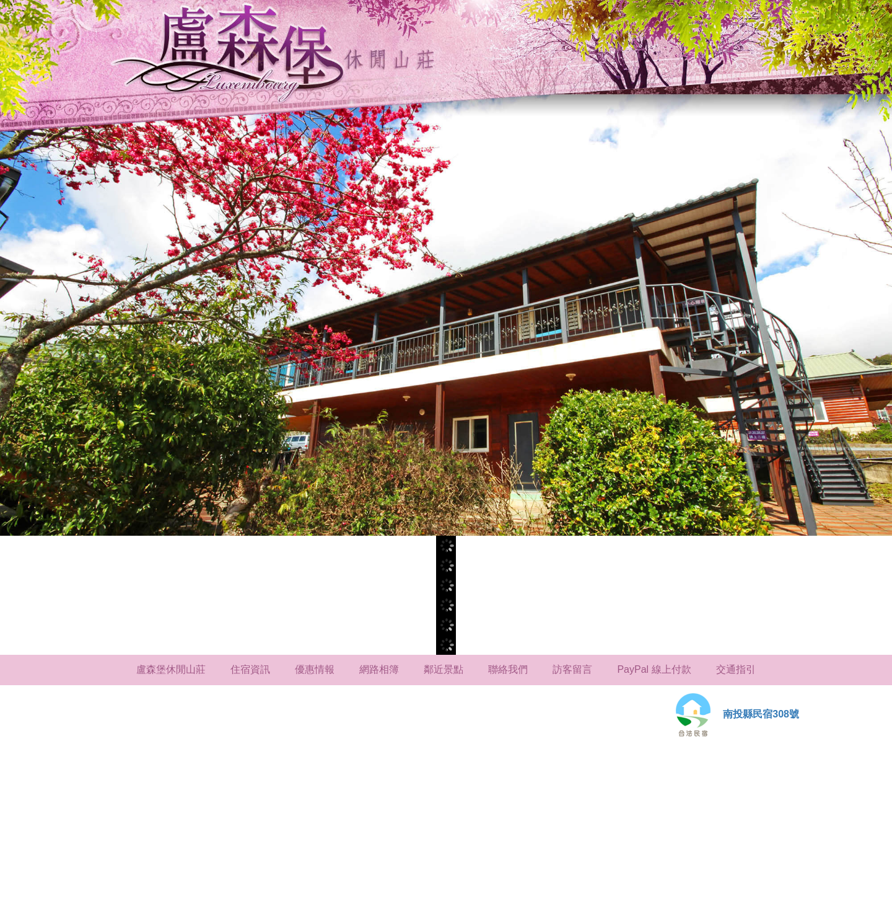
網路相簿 (379, 669)
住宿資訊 (250, 669)
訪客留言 (572, 669)
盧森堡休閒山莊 (171, 669)
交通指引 (736, 669)
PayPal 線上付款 (654, 669)
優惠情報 (314, 669)
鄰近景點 (443, 669)
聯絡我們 (508, 669)
